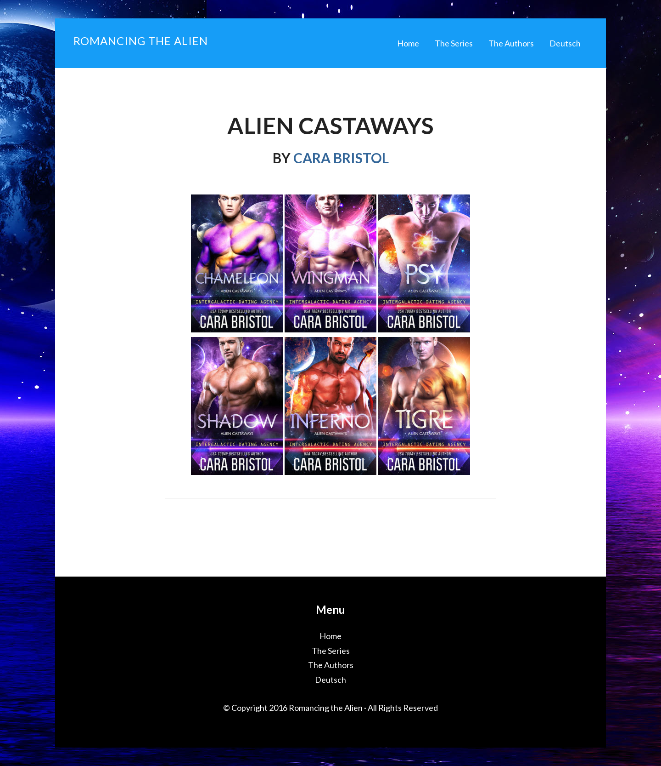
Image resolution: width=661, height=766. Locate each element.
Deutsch (330, 680)
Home (330, 636)
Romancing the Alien (140, 40)
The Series (331, 651)
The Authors (330, 665)
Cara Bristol (341, 157)
